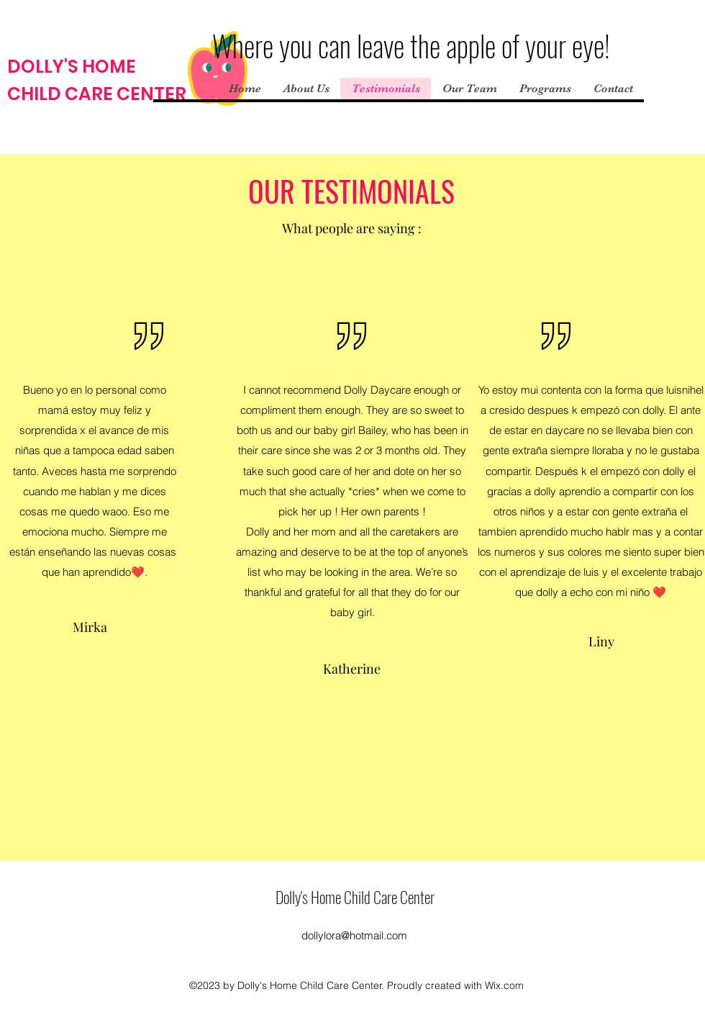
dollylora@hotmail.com (354, 935)
